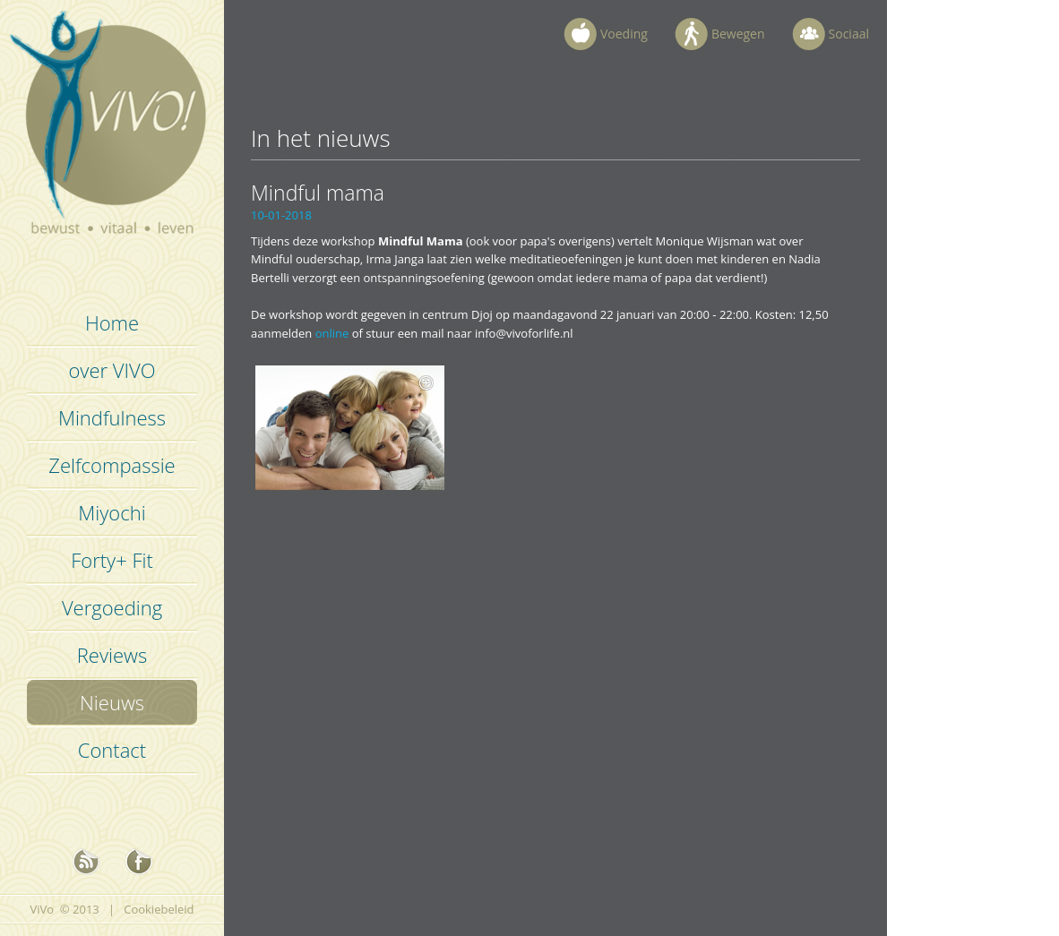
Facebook (139, 861)
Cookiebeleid (159, 909)
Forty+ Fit (112, 559)
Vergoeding (112, 607)
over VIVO (111, 369)
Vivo (112, 134)
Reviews (112, 654)
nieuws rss (86, 861)
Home (112, 322)
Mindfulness (112, 417)
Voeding (624, 33)
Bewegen (738, 33)
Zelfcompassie (111, 464)
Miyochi (111, 512)
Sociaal (849, 33)
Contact (112, 749)
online (332, 333)
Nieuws (112, 702)
